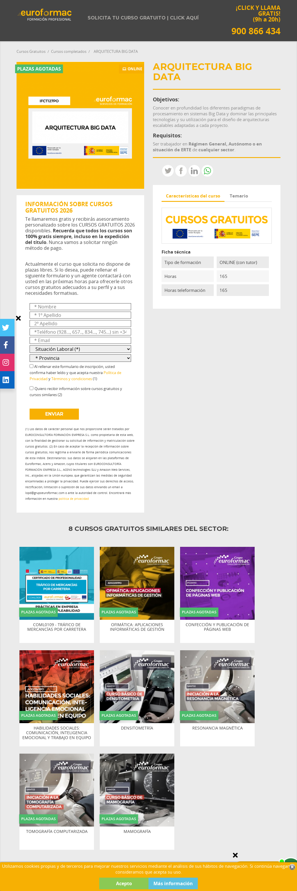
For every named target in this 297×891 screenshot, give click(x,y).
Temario (239, 196)
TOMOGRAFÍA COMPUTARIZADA (57, 831)
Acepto (124, 883)
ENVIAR (54, 414)
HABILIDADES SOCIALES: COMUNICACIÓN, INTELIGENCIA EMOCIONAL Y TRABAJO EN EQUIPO (56, 733)
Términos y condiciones (71, 378)
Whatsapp (207, 171)
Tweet (168, 171)
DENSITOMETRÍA (137, 728)
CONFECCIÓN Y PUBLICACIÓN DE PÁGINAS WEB (217, 627)
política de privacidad (74, 499)
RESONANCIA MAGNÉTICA (217, 728)
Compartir (181, 171)
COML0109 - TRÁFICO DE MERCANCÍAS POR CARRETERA (56, 627)
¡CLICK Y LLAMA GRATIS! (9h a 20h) (255, 20)
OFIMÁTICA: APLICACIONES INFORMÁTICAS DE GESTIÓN (137, 627)
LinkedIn (194, 171)
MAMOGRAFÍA (137, 831)
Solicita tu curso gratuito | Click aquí (143, 18)
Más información (173, 883)
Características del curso (193, 196)
